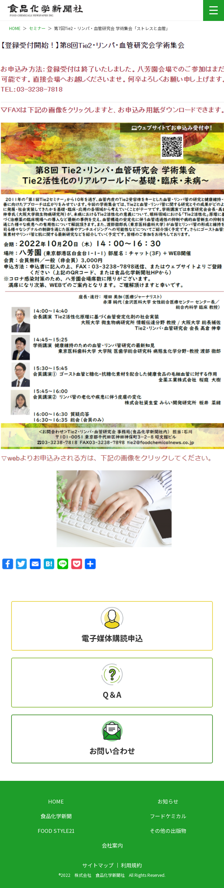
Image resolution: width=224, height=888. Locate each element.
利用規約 (131, 865)
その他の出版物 (168, 830)
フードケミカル (168, 816)
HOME (56, 801)
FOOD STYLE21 (56, 830)
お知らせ (167, 801)
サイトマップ (98, 865)
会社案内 (112, 845)
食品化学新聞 (56, 816)
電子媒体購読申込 (112, 637)
